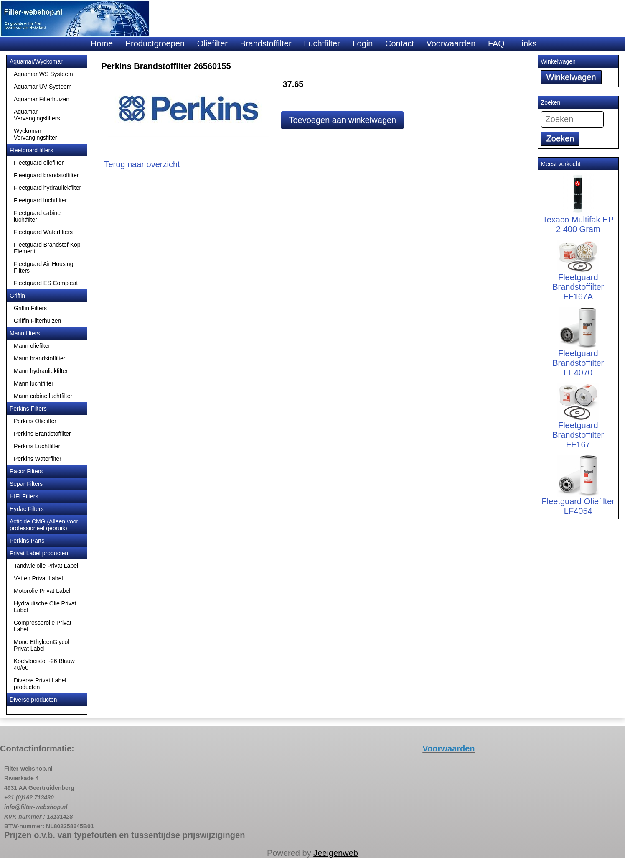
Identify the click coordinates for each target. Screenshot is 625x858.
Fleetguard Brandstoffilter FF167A (578, 276)
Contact (399, 43)
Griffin (17, 295)
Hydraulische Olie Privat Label (45, 606)
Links (526, 43)
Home (102, 43)
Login (362, 43)
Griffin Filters (30, 308)
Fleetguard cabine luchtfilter (37, 216)
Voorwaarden (450, 43)
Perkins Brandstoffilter (42, 433)
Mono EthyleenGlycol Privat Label (41, 645)
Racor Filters (26, 471)
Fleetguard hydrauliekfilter (47, 187)
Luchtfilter (322, 43)
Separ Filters (26, 483)
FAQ (496, 43)
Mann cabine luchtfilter (43, 396)
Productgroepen (155, 43)
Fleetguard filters (31, 150)
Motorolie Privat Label (42, 590)
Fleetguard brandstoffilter (46, 175)
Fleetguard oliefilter (39, 162)
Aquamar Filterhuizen (41, 99)
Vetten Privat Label (38, 578)
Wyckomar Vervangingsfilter (35, 134)
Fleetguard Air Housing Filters (43, 267)
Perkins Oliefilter (35, 421)
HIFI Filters (24, 496)
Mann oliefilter (32, 345)
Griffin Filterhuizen (37, 320)
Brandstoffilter (266, 43)
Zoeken (560, 138)
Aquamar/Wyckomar (36, 61)
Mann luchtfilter (33, 383)
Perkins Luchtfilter (37, 446)
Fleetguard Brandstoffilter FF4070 (578, 349)
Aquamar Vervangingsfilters (37, 115)
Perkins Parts (27, 540)
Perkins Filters (28, 408)
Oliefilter (212, 43)
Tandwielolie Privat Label (46, 565)
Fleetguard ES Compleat (46, 283)
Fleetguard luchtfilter (40, 200)
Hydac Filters (27, 509)
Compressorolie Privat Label (42, 626)
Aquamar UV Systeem (43, 86)
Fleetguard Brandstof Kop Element (47, 248)
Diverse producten (33, 699)
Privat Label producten (39, 553)
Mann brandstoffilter (39, 358)
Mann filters (25, 333)
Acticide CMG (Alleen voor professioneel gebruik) (44, 524)
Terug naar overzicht (142, 164)
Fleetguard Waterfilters (43, 232)
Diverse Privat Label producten (40, 683)
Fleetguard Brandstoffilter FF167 (578, 422)
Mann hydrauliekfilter (41, 371)
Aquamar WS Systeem (43, 74)
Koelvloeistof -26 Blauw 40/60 (44, 664)
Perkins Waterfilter (37, 458)
